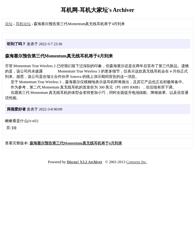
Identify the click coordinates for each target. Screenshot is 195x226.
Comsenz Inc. (136, 162)
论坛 (9, 24)
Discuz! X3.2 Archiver (85, 162)
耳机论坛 (23, 24)
